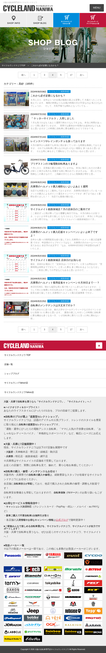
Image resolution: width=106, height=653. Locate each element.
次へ (82, 75)
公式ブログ (62, 519)
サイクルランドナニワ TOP (17, 355)
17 (71, 75)
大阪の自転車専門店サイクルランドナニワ (52, 649)
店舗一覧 (8, 364)
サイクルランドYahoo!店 (16, 383)
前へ (23, 75)
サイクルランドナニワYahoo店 (19, 392)
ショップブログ (11, 373)
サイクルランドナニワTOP (13, 65)
